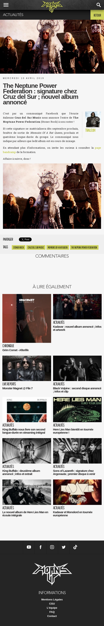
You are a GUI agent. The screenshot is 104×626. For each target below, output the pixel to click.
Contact (52, 616)
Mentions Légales (52, 599)
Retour (97, 15)
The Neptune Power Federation (84, 247)
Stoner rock (18, 247)
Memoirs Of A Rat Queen (58, 247)
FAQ (52, 611)
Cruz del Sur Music (36, 247)
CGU (52, 603)
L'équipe (52, 607)
